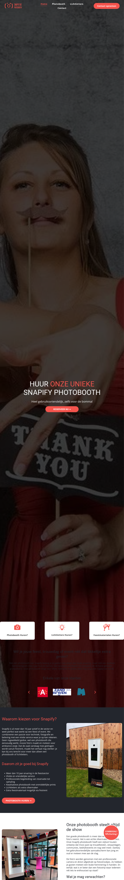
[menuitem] (44, 4)
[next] (95, 692)
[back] (29, 692)
